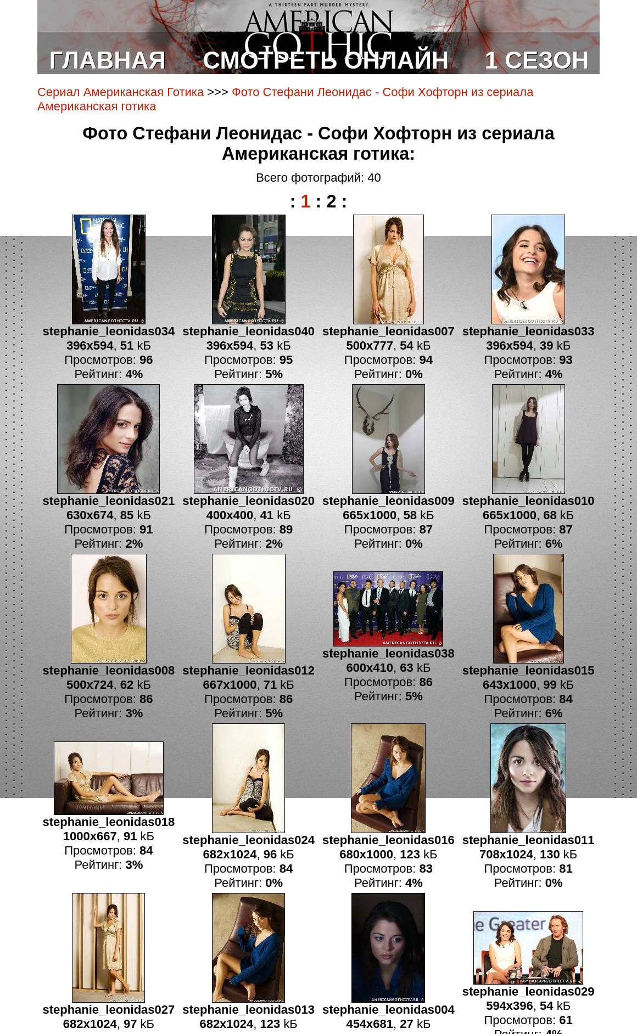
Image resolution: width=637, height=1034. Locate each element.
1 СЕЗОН (537, 60)
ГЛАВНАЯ (107, 60)
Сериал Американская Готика (120, 92)
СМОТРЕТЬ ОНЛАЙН (326, 60)
